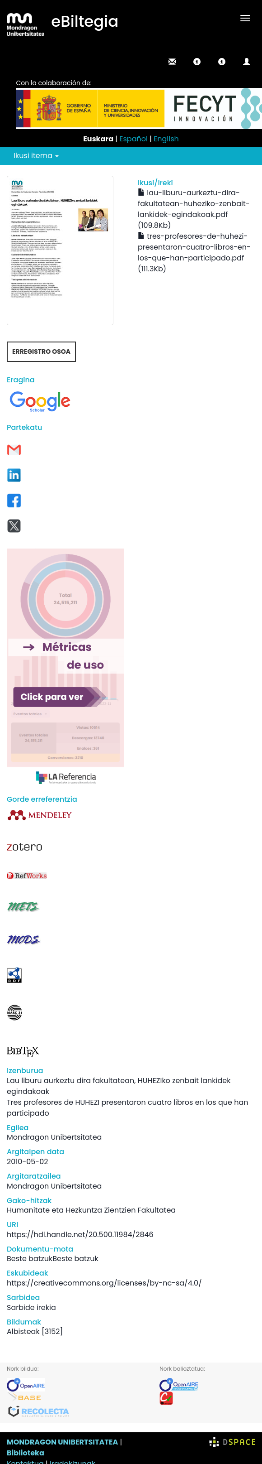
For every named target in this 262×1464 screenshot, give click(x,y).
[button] (197, 61)
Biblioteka (25, 1453)
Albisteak (23, 1331)
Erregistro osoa (41, 351)
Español (133, 139)
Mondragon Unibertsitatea (54, 1137)
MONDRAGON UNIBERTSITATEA (62, 1442)
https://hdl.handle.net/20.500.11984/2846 (80, 1234)
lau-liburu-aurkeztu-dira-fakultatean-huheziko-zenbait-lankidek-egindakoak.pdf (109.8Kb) (194, 209)
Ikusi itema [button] (36, 155)
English (166, 139)
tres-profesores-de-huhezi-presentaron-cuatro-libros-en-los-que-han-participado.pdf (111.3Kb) (194, 252)
